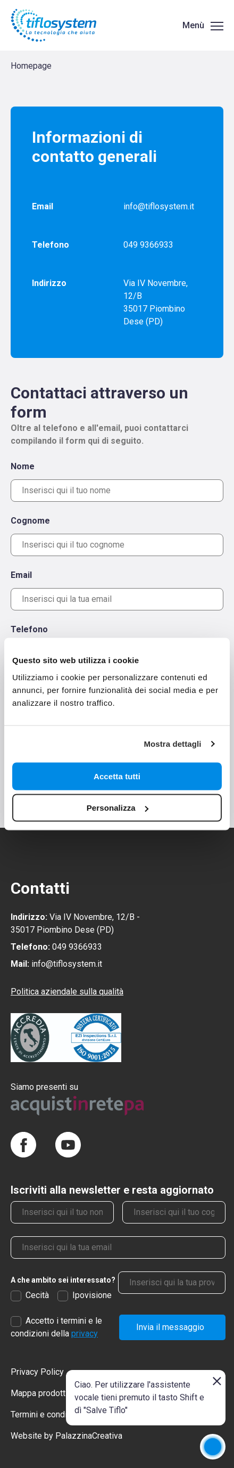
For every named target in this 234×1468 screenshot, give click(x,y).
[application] (212, 1446)
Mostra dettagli (172, 743)
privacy (84, 1333)
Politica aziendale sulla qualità (67, 991)
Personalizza (117, 807)
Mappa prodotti (39, 1393)
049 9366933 (148, 245)
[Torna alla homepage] (54, 25)
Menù (193, 25)
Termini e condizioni (48, 1414)
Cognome (30, 521)
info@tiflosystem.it (158, 206)
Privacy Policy (37, 1372)
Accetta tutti (117, 775)
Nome (23, 466)
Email (21, 575)
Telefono (29, 629)
